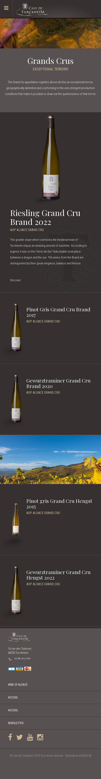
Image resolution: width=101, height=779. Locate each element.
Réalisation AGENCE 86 (78, 755)
